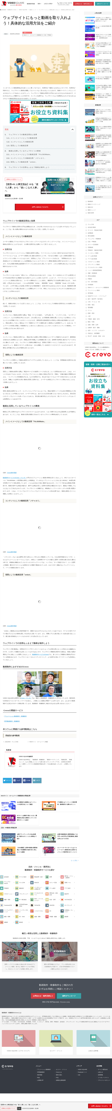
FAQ (57, 1077)
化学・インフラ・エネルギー (96, 330)
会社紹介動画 (92, 227)
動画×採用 (91, 213)
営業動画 (90, 247)
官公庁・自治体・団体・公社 (96, 336)
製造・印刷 (91, 322)
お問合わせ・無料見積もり (83, 4)
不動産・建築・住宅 (94, 319)
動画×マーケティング (94, 204)
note (79, 1075)
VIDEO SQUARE (23, 9)
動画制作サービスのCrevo (40, 654)
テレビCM (91, 224)
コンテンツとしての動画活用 (22, 142)
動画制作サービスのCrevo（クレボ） (14, 477)
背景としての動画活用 (19, 146)
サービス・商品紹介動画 (95, 230)
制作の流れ (59, 1075)
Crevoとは (59, 1072)
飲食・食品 (91, 304)
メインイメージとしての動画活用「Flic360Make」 (31, 154)
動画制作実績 (31, 3)
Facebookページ (82, 1072)
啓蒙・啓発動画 (92, 273)
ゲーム (90, 310)
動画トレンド (33, 9)
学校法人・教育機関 (94, 333)
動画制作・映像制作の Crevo (9, 9)
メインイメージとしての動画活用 (24, 138)
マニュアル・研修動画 (94, 238)
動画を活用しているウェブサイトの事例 (25, 151)
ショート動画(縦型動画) (95, 270)
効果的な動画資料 (61, 1080)
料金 (38, 1077)
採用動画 (90, 233)
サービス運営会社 (103, 1069)
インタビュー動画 (93, 253)
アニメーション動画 (94, 290)
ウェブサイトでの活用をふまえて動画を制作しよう (29, 167)
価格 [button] (39, 3)
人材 (89, 316)
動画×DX (90, 207)
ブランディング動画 (94, 264)
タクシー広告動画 (93, 244)
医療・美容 (91, 313)
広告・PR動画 (47, 35)
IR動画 (90, 279)
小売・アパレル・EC (94, 302)
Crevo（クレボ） (26, 698)
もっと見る (75, 860)
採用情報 (100, 1075)
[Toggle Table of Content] (73, 129)
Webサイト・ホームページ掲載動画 (32, 35)
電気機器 (90, 307)
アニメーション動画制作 (44, 1069)
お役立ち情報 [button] (48, 3)
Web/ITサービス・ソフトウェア (97, 296)
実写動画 (90, 293)
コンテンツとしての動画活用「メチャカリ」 (28, 158)
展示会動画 (91, 236)
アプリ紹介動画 (92, 259)
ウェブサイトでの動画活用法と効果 (23, 134)
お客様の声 (40, 1080)
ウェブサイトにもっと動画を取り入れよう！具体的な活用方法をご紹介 (56, 9)
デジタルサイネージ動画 (95, 267)
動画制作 (90, 201)
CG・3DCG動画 (92, 281)
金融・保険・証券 (93, 324)
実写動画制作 (41, 1072)
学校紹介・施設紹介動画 (95, 250)
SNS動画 (90, 284)
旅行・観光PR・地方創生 (95, 299)
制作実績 (39, 1075)
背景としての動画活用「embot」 (24, 162)
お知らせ (100, 1072)
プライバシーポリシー (104, 1080)
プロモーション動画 (94, 261)
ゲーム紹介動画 (92, 256)
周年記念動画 (92, 276)
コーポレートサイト (103, 1077)
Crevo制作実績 (12, 472)
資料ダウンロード (102, 4)
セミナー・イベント (61, 1069)
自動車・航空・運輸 (94, 327)
